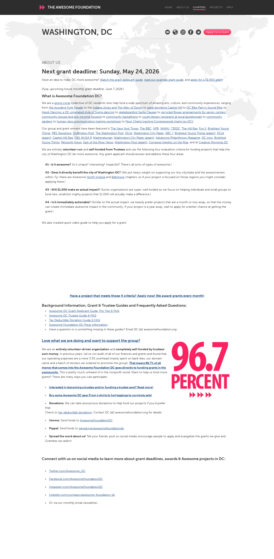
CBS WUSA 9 (83, 138)
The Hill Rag (190, 128)
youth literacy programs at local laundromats (172, 117)
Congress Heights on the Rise (168, 142)
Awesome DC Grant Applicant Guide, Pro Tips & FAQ (84, 311)
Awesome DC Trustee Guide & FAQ (72, 315)
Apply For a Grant (217, 31)
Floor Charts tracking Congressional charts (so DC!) (159, 121)
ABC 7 (169, 133)
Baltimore (118, 177)
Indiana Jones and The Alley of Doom (118, 107)
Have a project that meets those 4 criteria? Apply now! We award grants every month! (137, 296)
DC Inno (207, 138)
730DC (175, 128)
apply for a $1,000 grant (206, 80)
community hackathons (122, 117)
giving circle (62, 103)
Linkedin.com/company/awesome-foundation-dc (82, 495)
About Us (182, 7)
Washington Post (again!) (131, 142)
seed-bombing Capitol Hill (164, 107)
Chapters (199, 7)
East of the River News (98, 142)
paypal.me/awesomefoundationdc (101, 428)
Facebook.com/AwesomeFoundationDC (76, 479)
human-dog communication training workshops (89, 121)
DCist (128, 133)
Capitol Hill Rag (63, 138)
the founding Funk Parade (66, 107)
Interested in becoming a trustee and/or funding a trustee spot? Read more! (101, 387)
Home (168, 7)
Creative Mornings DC (213, 142)
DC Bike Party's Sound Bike (205, 107)
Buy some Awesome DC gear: (100, 395)
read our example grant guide (164, 80)
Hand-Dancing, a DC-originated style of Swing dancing (78, 112)
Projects (216, 7)
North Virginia (96, 177)
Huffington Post (83, 133)
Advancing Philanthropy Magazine (178, 138)
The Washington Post (110, 133)
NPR (156, 128)
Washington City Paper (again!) (134, 138)
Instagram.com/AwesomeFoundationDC (76, 487)
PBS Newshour (62, 133)
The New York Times (124, 128)
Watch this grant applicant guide (121, 80)
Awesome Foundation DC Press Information (78, 325)
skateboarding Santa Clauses (138, 112)
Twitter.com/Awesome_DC (67, 471)
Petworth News (71, 142)
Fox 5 (202, 128)
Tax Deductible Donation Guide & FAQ (74, 320)
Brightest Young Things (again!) (195, 133)
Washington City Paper (149, 133)
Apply (229, 7)
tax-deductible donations (75, 412)
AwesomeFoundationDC (96, 420)
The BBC (146, 128)
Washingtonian (102, 138)
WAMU (164, 128)
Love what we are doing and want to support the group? (91, 340)
